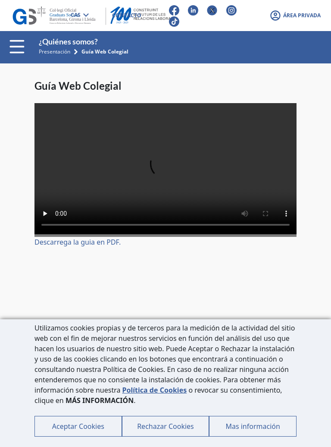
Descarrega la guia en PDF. (77, 242)
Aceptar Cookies (78, 426)
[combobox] (79, 15)
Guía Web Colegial (104, 51)
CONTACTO (126, 15)
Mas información (252, 426)
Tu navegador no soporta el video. (165, 168)
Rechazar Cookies (165, 426)
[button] (295, 15)
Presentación (54, 51)
